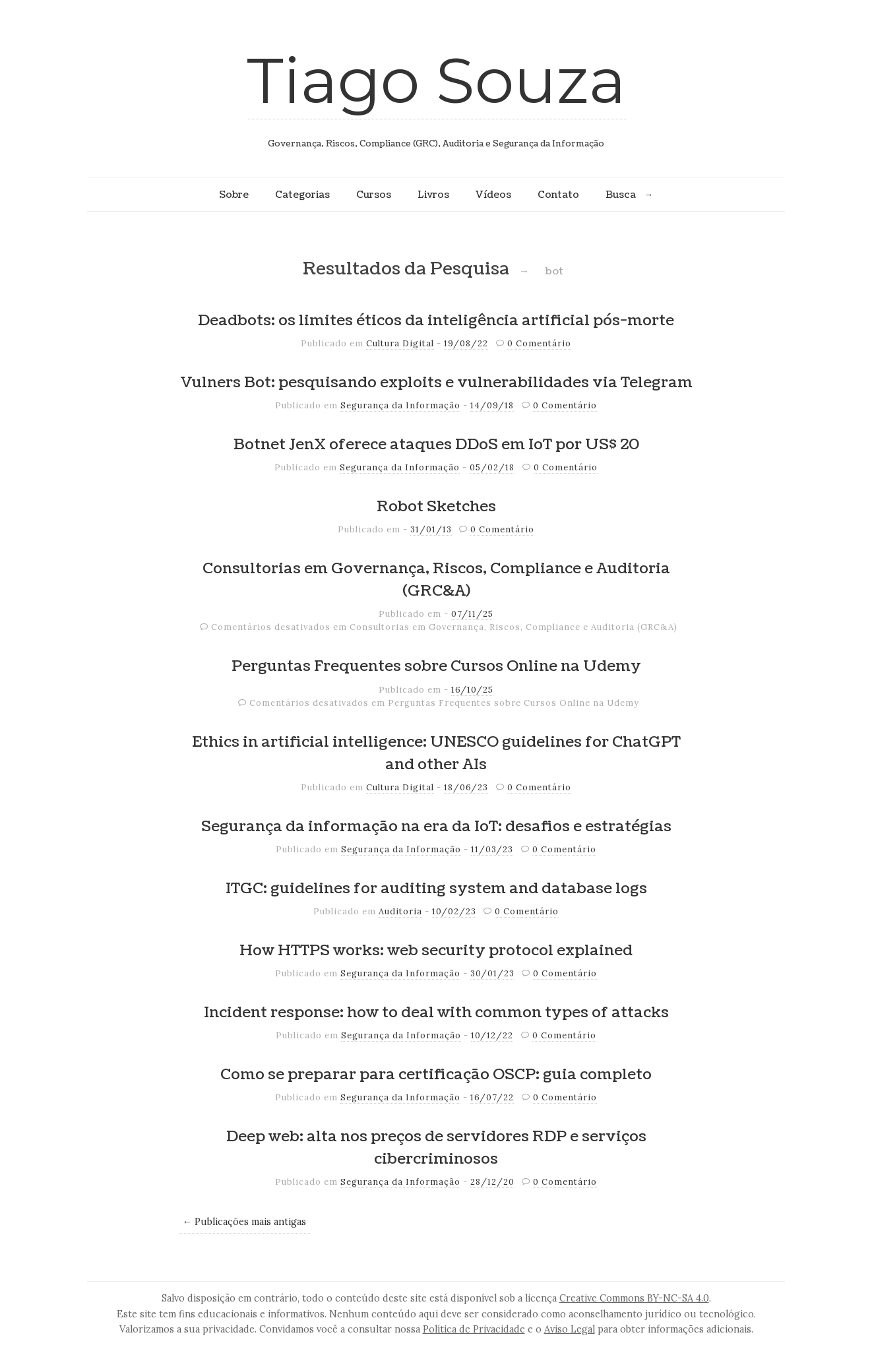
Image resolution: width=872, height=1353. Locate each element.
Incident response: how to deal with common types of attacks (436, 1012)
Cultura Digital (400, 343)
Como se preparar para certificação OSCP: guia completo (436, 1074)
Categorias (302, 194)
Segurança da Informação (400, 405)
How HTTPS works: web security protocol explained (436, 950)
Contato (558, 194)
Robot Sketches (436, 506)
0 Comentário (539, 343)
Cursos (373, 194)
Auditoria (400, 911)
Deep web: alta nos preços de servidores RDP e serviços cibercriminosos (436, 1148)
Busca (621, 194)
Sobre (234, 194)
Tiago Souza (436, 80)
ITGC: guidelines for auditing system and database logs (436, 888)
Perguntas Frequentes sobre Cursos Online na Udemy (436, 666)
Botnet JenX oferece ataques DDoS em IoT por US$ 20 (436, 444)
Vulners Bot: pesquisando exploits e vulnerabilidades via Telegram (436, 382)
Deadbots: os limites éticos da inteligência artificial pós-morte (436, 320)
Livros (433, 194)
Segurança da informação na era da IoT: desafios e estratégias (436, 826)
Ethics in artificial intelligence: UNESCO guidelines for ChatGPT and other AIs (436, 753)
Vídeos (493, 194)
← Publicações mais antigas (244, 1222)
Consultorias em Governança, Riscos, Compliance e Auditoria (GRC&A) (436, 580)
